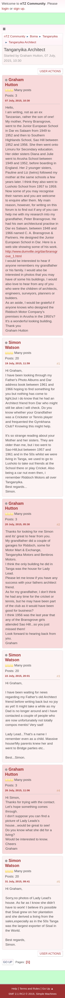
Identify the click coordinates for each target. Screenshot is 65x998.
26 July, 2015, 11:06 (17, 790)
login (5, 8)
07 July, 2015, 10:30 (17, 100)
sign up (19, 8)
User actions (50, 71)
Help (14, 988)
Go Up (7, 962)
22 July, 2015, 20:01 (17, 675)
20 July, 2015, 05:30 (17, 524)
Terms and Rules (30, 988)
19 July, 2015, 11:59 (17, 363)
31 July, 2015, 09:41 (17, 881)
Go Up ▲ (48, 988)
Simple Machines (46, 993)
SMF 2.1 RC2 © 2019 (21, 993)
